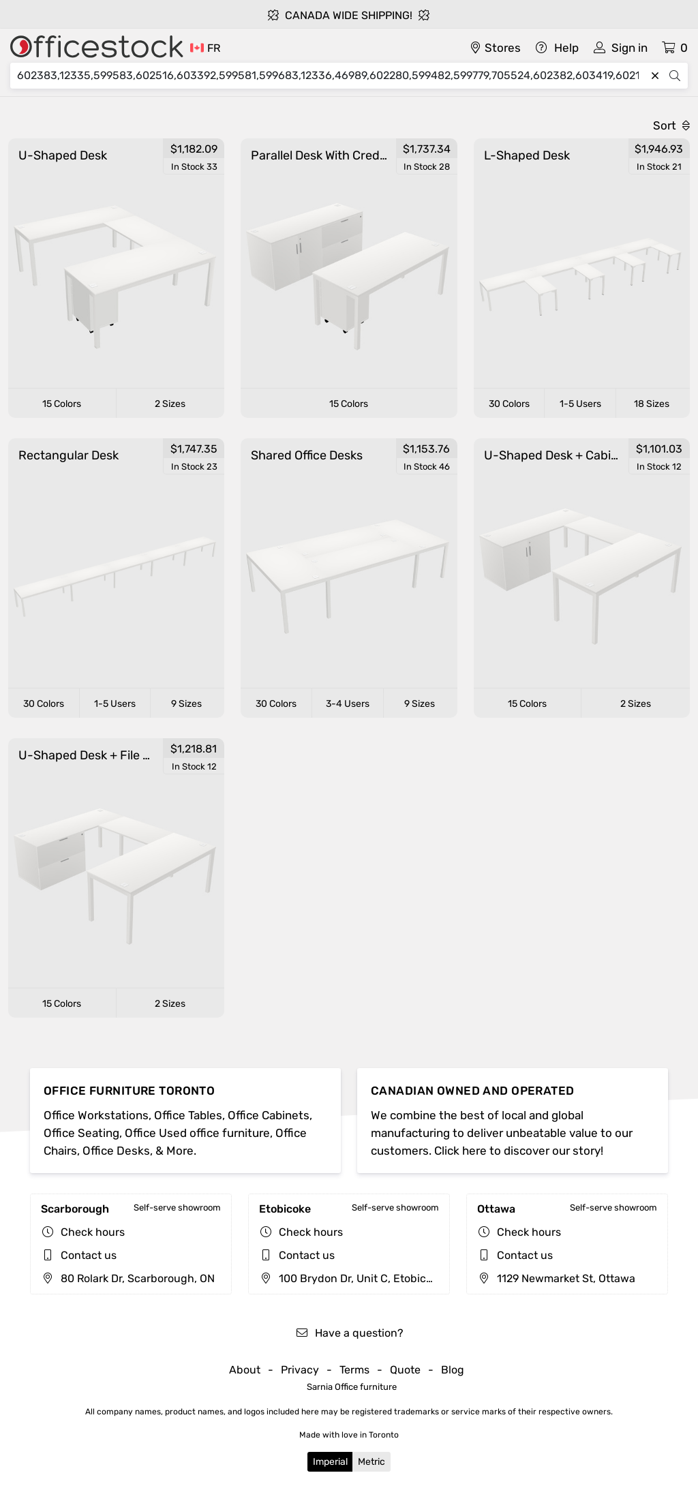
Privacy (300, 1369)
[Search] (331, 76)
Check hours (93, 1232)
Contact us (89, 1255)
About (244, 1369)
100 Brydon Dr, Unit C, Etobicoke (351, 1278)
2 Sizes (170, 404)
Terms (354, 1369)
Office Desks (116, 1150)
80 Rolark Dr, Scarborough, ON (128, 1278)
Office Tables (188, 1115)
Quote (405, 1369)
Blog (452, 1369)
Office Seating (81, 1133)
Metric (371, 1462)
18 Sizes (651, 404)
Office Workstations (96, 1115)
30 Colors (509, 404)
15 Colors (61, 404)
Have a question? (349, 1332)
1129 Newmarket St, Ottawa (556, 1278)
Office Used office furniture (197, 1133)
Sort (671, 125)
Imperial (330, 1462)
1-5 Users (580, 404)
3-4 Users (347, 704)
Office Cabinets (268, 1115)
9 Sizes (186, 704)
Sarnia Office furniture (352, 1387)
